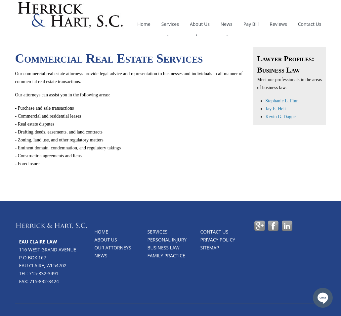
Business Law (164, 247)
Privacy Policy (217, 240)
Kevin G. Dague (281, 116)
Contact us (214, 232)
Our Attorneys (113, 247)
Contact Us (309, 24)
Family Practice (166, 255)
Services (170, 25)
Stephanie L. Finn (282, 100)
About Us (200, 25)
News (227, 25)
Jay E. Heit (276, 108)
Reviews (278, 24)
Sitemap (209, 247)
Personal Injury (167, 240)
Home (143, 24)
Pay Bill (251, 24)
